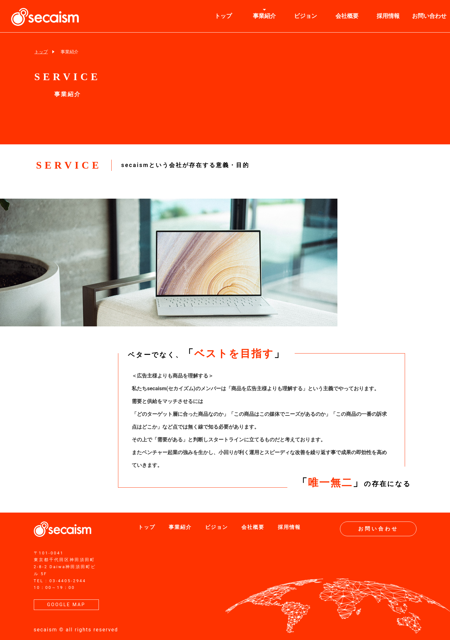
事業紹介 (264, 16)
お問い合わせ (378, 529)
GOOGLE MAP (66, 604)
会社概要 (347, 16)
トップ (223, 16)
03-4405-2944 (67, 580)
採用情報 (388, 16)
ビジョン (305, 16)
